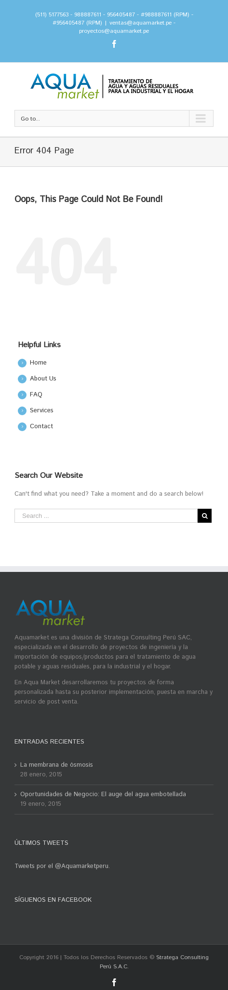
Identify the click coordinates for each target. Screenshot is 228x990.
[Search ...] (106, 516)
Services (42, 410)
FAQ (36, 394)
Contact (41, 426)
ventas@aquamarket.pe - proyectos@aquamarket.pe (127, 27)
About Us (43, 378)
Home (38, 362)
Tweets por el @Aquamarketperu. (62, 866)
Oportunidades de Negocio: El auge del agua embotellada (103, 794)
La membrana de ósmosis (56, 765)
